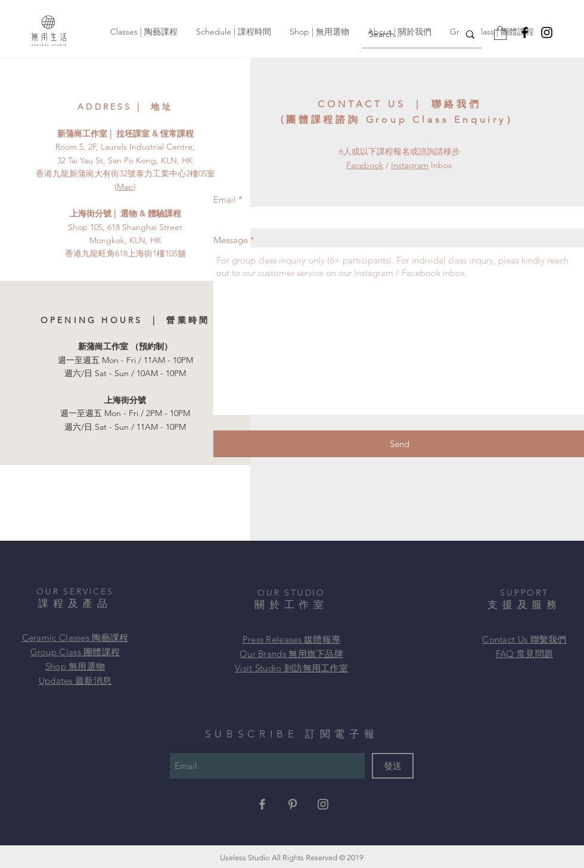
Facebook (364, 165)
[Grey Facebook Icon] (262, 804)
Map (125, 186)
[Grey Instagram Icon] (323, 804)
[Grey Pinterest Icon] (292, 804)
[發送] (393, 766)
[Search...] (401, 34)
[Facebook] (524, 32)
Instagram (409, 165)
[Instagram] (546, 32)
